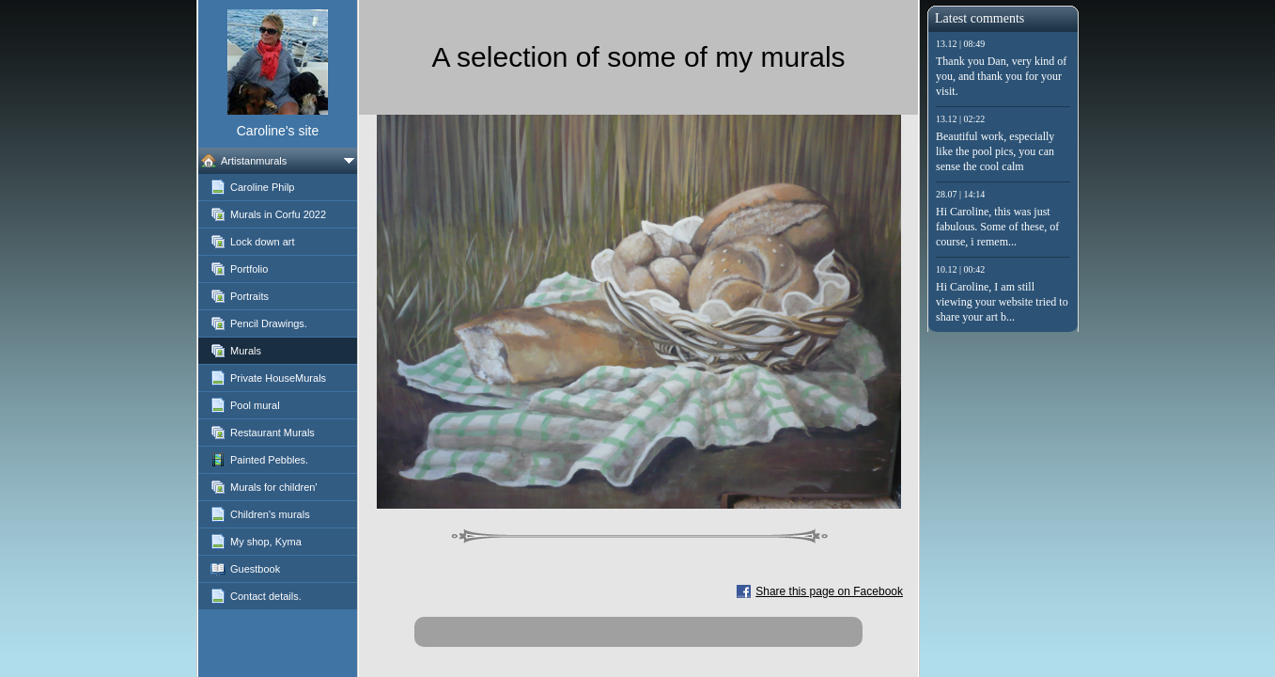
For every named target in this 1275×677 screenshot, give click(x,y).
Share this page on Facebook (829, 591)
